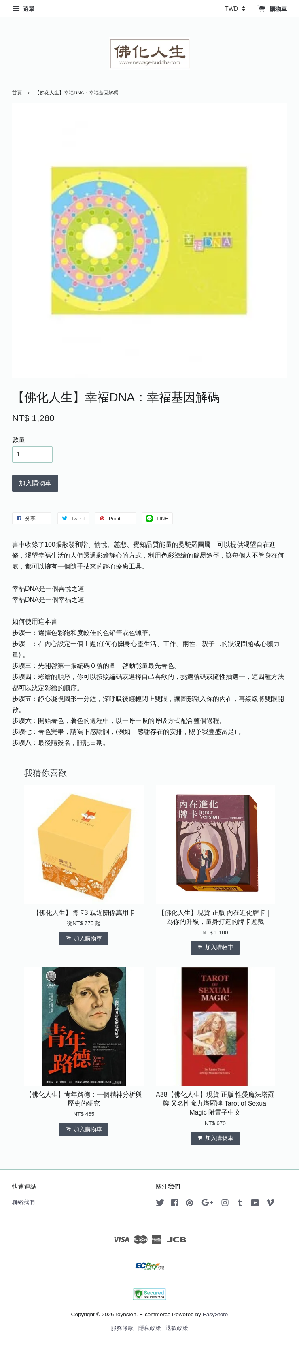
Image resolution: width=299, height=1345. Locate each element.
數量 (18, 439)
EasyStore (215, 1314)
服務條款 (122, 1328)
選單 (23, 8)
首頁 (17, 93)
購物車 (272, 8)
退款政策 (176, 1328)
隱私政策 (149, 1328)
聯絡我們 (23, 1202)
